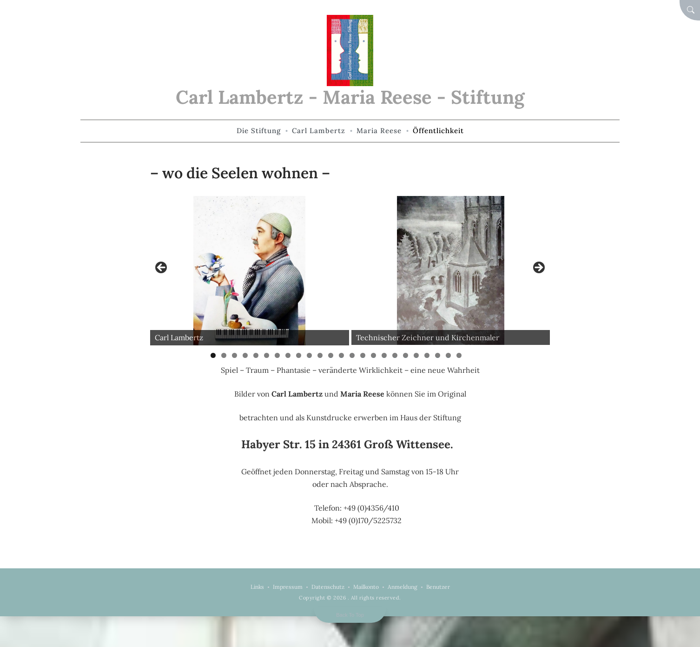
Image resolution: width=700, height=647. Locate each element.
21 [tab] (428, 355)
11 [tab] (321, 355)
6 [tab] (266, 355)
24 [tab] (459, 355)
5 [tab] (255, 355)
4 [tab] (245, 355)
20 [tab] (416, 355)
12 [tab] (331, 355)
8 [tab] (288, 355)
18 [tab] (395, 355)
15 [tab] (363, 355)
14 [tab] (352, 355)
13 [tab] (341, 355)
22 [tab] (438, 355)
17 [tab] (385, 355)
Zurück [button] (162, 268)
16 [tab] (373, 355)
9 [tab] (298, 355)
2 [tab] (223, 355)
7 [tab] (277, 355)
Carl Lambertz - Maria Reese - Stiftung (350, 97)
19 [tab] (405, 355)
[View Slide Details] (249, 270)
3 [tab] (234, 355)
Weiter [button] (538, 268)
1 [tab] (213, 355)
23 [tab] (448, 355)
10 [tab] (309, 355)
